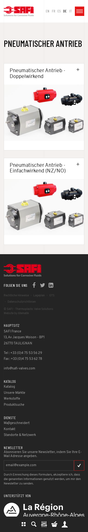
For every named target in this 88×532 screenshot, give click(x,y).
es (59, 11)
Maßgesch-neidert (44, 524)
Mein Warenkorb (54, 524)
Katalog (23, 524)
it (70, 11)
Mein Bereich (64, 524)
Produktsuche (33, 524)
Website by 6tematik (16, 313)
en (47, 11)
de (65, 11)
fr (53, 11)
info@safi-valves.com (19, 368)
